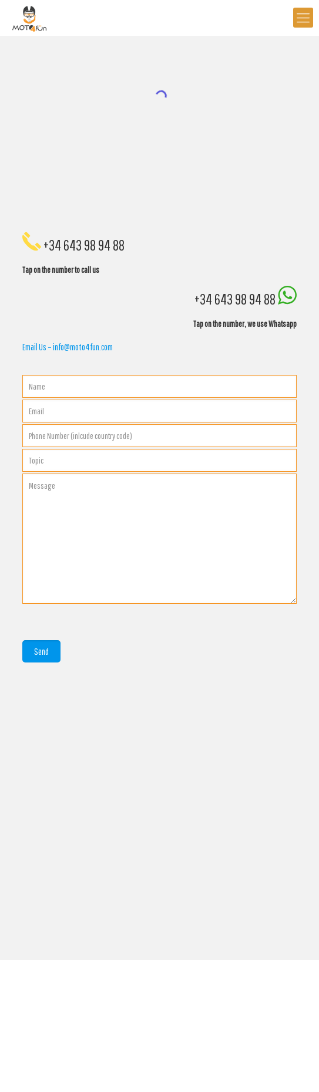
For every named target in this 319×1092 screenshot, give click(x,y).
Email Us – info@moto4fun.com (67, 347)
